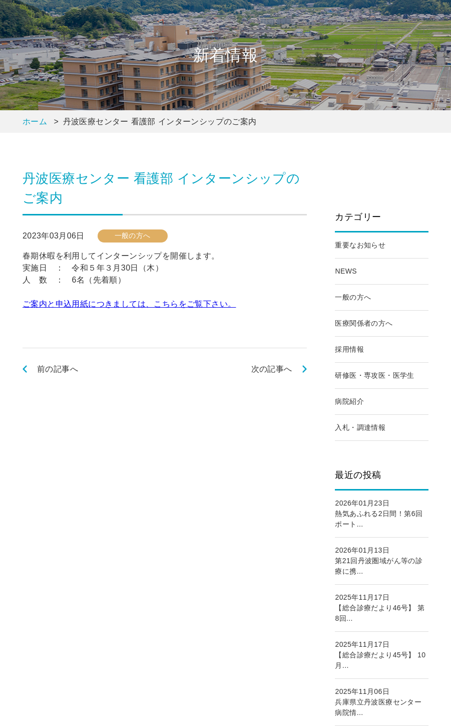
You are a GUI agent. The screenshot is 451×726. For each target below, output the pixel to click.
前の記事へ (57, 369)
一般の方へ (353, 297)
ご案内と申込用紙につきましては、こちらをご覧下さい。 (129, 304)
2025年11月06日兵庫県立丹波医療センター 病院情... (381, 701)
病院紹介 (349, 401)
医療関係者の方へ (363, 323)
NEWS (346, 271)
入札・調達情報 (360, 427)
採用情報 (349, 349)
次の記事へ (271, 369)
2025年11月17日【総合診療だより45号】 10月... (380, 654)
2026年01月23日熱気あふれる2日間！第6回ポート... (378, 513)
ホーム (35, 121)
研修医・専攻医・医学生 (374, 375)
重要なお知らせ (360, 245)
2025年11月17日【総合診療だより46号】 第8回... (379, 607)
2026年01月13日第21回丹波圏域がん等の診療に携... (378, 560)
